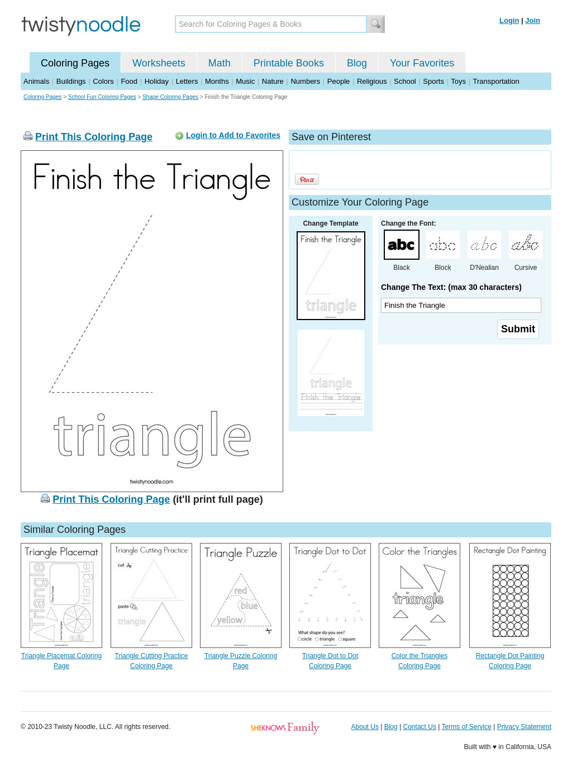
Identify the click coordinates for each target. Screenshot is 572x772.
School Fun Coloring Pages (102, 97)
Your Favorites (422, 63)
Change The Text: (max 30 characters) (451, 287)
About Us (365, 727)
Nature (273, 81)
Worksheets (158, 63)
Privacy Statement (524, 727)
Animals (36, 81)
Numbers (305, 81)
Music (245, 81)
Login (509, 20)
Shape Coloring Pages (170, 97)
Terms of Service (466, 727)
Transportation (496, 81)
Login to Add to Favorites (233, 135)
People (338, 81)
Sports (433, 81)
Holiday (157, 81)
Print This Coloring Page (93, 136)
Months (217, 81)
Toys (458, 81)
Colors (103, 81)
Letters (187, 81)
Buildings (71, 81)
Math (219, 63)
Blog (357, 63)
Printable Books (289, 63)
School (405, 81)
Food (129, 81)
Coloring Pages (75, 63)
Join (532, 20)
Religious (372, 81)
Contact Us (419, 727)
